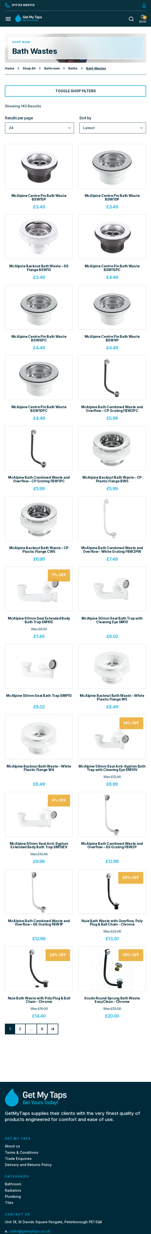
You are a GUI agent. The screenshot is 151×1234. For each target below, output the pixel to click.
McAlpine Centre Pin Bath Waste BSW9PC (39, 338)
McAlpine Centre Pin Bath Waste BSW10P (112, 197)
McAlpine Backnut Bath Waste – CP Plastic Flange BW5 (112, 479)
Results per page (19, 118)
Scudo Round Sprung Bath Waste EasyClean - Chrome (112, 1000)
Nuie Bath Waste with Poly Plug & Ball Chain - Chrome (39, 1000)
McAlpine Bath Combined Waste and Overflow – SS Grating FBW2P (112, 845)
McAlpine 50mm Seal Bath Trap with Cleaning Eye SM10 (112, 620)
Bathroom (52, 68)
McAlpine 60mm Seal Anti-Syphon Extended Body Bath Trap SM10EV (39, 845)
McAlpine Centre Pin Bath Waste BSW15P (39, 197)
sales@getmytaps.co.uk (29, 1231)
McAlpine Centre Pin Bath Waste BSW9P (112, 338)
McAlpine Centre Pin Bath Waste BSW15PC (112, 268)
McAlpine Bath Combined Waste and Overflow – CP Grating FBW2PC (112, 409)
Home (9, 68)
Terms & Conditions (21, 1152)
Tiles (9, 1202)
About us (12, 1146)
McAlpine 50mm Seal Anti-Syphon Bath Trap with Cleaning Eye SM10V (112, 768)
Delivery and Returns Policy (28, 1165)
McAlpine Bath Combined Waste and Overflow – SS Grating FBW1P (39, 923)
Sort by (85, 118)
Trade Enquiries (18, 1158)
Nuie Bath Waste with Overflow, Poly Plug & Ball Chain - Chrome (111, 923)
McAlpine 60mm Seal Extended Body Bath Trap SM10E (39, 620)
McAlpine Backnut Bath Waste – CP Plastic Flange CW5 (39, 550)
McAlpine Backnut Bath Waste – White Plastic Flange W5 (112, 697)
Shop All (29, 68)
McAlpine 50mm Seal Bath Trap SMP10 (38, 695)
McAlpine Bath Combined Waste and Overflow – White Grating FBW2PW (112, 550)
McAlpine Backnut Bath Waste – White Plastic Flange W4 (39, 768)
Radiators (13, 1190)
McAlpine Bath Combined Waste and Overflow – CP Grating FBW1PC (39, 479)
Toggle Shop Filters (75, 91)
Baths (73, 68)
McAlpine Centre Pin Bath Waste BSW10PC (39, 409)
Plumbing (13, 1196)
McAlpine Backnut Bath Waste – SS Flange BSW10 (38, 268)
